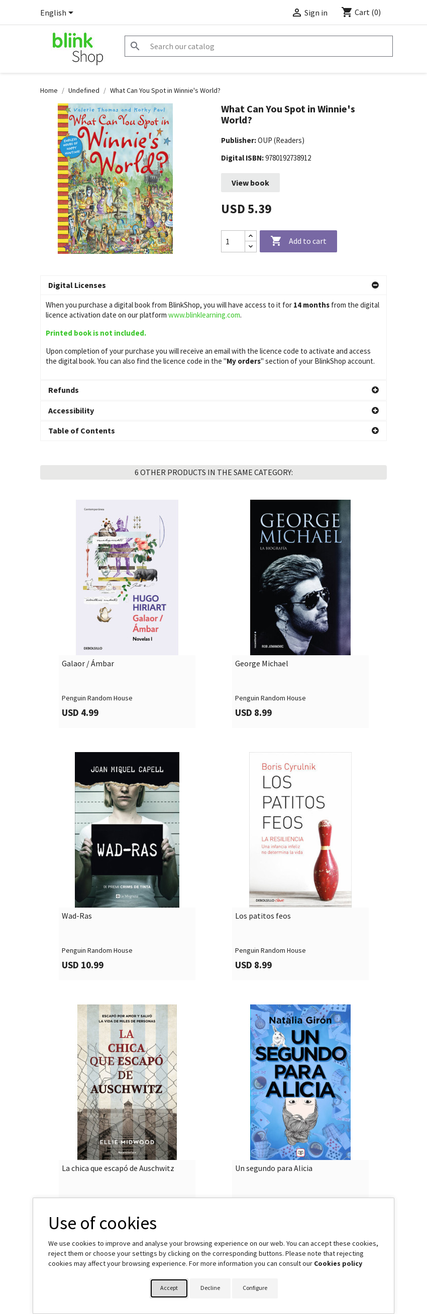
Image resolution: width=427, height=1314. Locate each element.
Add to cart (298, 241)
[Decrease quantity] (251, 246)
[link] (127, 529)
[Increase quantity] (251, 236)
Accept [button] (169, 1287)
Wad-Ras (77, 831)
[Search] (259, 46)
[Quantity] (233, 241)
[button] (213, 285)
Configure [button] (255, 1287)
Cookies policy (338, 1263)
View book (250, 183)
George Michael (261, 578)
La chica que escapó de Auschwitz (118, 1083)
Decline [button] (210, 1287)
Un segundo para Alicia (273, 1083)
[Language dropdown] (58, 14)
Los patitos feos (263, 831)
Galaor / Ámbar (88, 578)
